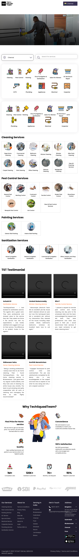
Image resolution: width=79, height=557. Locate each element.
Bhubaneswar (37, 513)
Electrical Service (7, 522)
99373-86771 (55, 507)
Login (19, 525)
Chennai (35, 518)
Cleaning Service (7, 507)
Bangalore (36, 510)
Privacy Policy (21, 510)
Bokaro (35, 536)
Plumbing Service (7, 527)
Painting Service (6, 513)
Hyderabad (36, 515)
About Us (20, 522)
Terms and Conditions (69, 552)
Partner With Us (22, 527)
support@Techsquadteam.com (58, 512)
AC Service (5, 516)
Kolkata (35, 524)
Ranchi (35, 530)
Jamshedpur (37, 533)
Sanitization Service (7, 530)
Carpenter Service (7, 525)
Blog (18, 513)
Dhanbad (36, 527)
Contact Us (20, 519)
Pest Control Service (8, 510)
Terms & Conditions (23, 507)
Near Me (19, 516)
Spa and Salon (6, 519)
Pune (34, 521)
